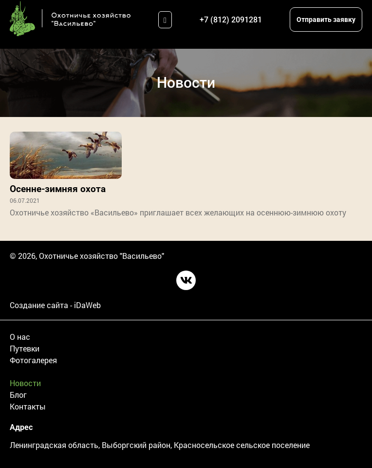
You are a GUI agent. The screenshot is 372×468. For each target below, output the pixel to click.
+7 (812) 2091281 (231, 19)
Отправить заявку (326, 19)
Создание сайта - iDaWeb (55, 305)
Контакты (28, 406)
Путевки (24, 348)
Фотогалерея (33, 360)
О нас (20, 337)
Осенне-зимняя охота (58, 189)
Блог (18, 395)
